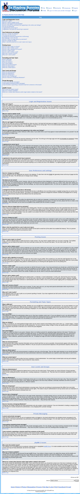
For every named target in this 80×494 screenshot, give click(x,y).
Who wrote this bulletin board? (10, 89)
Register (75, 8)
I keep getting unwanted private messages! (13, 83)
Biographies (32, 487)
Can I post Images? (7, 63)
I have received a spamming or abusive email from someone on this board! (22, 84)
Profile (43, 10)
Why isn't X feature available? (10, 90)
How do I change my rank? (9, 40)
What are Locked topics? (8, 67)
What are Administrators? (9, 72)
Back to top (5, 111)
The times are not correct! (9, 35)
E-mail (69, 487)
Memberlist (57, 8)
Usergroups (66, 8)
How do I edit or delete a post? (10, 48)
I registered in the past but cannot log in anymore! (15, 29)
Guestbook (62, 487)
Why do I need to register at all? (10, 22)
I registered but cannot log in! (10, 28)
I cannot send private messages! (11, 82)
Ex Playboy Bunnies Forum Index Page (13, 14)
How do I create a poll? (8, 50)
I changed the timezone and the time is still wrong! (15, 36)
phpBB (42, 490)
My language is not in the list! (10, 38)
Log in (74, 10)
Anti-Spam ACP (42, 491)
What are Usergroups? (8, 74)
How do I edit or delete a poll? (10, 52)
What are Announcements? (9, 64)
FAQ (43, 8)
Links (51, 487)
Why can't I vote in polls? (8, 54)
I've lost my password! (8, 26)
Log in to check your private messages (59, 10)
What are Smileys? (7, 62)
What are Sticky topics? (8, 66)
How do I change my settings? (10, 33)
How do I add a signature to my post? (12, 49)
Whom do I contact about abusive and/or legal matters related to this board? (22, 92)
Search (49, 8)
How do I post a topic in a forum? (11, 46)
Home (13, 487)
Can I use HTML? (7, 60)
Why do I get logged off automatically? (12, 23)
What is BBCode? (7, 59)
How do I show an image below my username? (14, 39)
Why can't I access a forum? (9, 53)
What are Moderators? (8, 73)
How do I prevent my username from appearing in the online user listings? (21, 25)
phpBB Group (47, 446)
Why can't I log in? (7, 21)
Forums (39, 487)
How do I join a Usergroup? (9, 76)
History (18, 487)
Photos (24, 487)
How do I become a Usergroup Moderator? (13, 77)
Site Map (46, 487)
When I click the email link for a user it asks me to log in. (17, 42)
